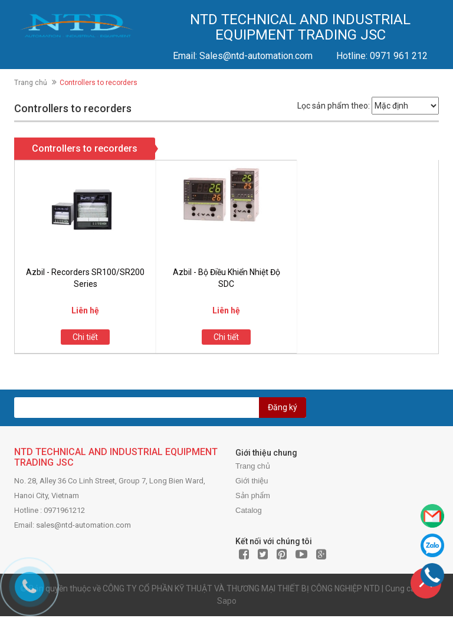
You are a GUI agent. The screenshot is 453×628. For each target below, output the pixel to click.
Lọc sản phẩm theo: (333, 105)
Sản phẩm (252, 495)
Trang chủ (30, 82)
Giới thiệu (251, 480)
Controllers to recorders (84, 148)
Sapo (227, 601)
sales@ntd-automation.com (83, 525)
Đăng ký (282, 407)
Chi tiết (85, 337)
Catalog (248, 510)
